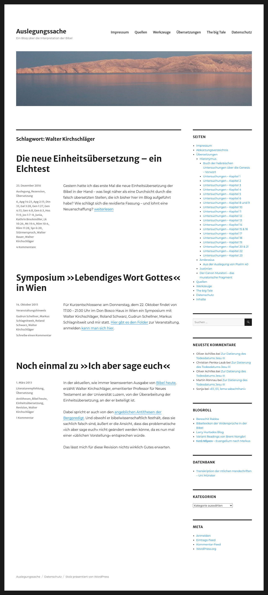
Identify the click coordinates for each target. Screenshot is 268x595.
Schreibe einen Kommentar (33, 335)
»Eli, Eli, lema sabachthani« (228, 388)
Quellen (141, 32)
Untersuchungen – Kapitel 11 (222, 211)
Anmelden (203, 535)
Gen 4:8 (28, 210)
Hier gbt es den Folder (129, 322)
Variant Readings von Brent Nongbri (221, 436)
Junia (38, 215)
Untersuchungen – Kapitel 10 (222, 207)
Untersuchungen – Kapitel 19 (222, 242)
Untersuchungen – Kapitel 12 (222, 216)
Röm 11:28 (22, 228)
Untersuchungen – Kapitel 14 (222, 224)
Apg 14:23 (25, 201)
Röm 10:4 (42, 223)
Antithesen (23, 399)
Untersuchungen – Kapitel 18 (222, 237)
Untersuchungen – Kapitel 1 (221, 176)
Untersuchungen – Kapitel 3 (222, 185)
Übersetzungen (189, 32)
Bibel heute (165, 383)
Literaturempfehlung (29, 388)
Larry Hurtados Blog (210, 432)
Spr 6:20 (36, 228)
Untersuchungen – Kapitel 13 (222, 220)
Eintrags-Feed (205, 540)
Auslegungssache (41, 31)
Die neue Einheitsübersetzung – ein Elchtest (89, 164)
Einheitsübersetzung (29, 403)
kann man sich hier (97, 328)
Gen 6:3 (39, 210)
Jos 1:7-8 (28, 215)
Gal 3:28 (26, 206)
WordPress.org (206, 548)
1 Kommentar (25, 418)
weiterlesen (103, 209)
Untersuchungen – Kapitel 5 (222, 194)
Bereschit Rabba (207, 419)
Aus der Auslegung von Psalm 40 (225, 264)
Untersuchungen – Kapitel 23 (222, 255)
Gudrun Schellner (27, 316)
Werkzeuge (162, 32)
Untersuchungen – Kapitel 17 (222, 233)
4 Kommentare (26, 247)
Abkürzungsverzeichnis (212, 150)
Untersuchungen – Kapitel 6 (222, 198)
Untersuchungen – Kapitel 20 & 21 (226, 246)
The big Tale (216, 32)
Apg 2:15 (38, 201)
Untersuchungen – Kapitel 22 (222, 251)
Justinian (206, 268)
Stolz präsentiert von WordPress (87, 576)
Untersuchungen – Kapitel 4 (222, 189)
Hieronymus (208, 158)
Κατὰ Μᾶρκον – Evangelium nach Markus (223, 441)
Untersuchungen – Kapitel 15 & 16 (225, 229)
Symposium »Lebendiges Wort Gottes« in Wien (98, 283)
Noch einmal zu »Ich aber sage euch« (93, 366)
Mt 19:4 (30, 223)
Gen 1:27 (37, 206)
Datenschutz (242, 32)
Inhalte (201, 299)
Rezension (38, 191)
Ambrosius (207, 259)
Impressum (120, 32)
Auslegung (23, 191)
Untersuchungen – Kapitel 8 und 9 (226, 202)
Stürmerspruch (26, 232)
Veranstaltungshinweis (31, 310)
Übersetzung (24, 196)
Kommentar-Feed (208, 544)
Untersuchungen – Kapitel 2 (222, 180)
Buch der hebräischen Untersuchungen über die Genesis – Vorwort (226, 167)
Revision (21, 407)
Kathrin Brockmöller (29, 219)
